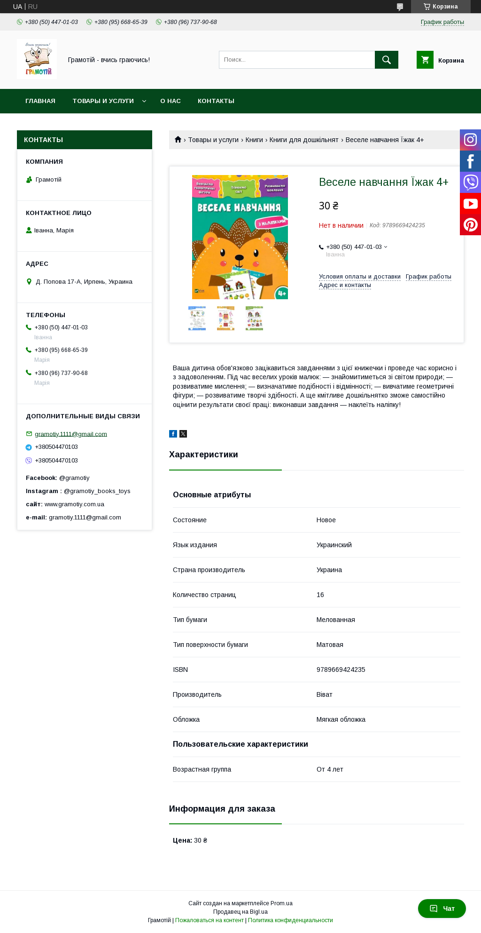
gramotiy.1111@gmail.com (71, 433)
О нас (170, 100)
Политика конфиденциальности (290, 920)
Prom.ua (282, 903)
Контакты (216, 100)
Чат (442, 908)
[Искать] (386, 60)
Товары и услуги (103, 100)
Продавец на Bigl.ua (240, 912)
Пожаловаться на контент (209, 920)
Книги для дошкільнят (304, 140)
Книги (254, 140)
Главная (40, 100)
